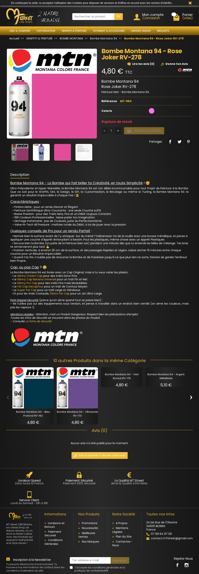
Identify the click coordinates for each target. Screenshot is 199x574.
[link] (170, 142)
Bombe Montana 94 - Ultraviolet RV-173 (77, 414)
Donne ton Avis (174, 64)
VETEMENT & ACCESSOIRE (109, 31)
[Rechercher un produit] (93, 16)
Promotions (89, 503)
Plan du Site (124, 517)
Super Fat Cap (27, 290)
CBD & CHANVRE (19, 31)
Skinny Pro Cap (27, 283)
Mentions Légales (120, 510)
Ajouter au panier (145, 131)
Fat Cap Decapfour (30, 286)
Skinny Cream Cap (30, 276)
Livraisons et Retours (55, 505)
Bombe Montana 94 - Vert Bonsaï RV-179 (122, 376)
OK (118, 16)
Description (19, 174)
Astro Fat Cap (60, 293)
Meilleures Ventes (86, 515)
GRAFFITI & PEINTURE (74, 31)
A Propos (121, 503)
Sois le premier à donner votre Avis (99, 455)
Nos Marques (90, 522)
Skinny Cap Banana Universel (36, 279)
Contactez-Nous (122, 523)
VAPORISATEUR (46, 31)
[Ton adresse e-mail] (90, 540)
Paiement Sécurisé (53, 514)
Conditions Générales (54, 522)
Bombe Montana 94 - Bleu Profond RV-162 (33, 414)
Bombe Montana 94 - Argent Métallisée (166, 376)
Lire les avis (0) (140, 64)
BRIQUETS (163, 31)
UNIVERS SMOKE (141, 31)
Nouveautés (90, 508)
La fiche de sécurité (38, 321)
